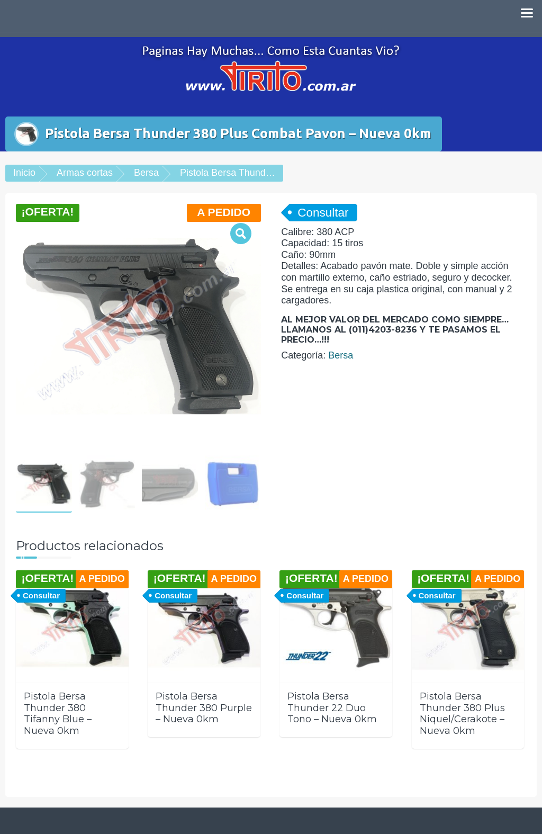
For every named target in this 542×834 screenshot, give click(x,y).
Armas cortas (85, 172)
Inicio (24, 172)
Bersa (146, 172)
